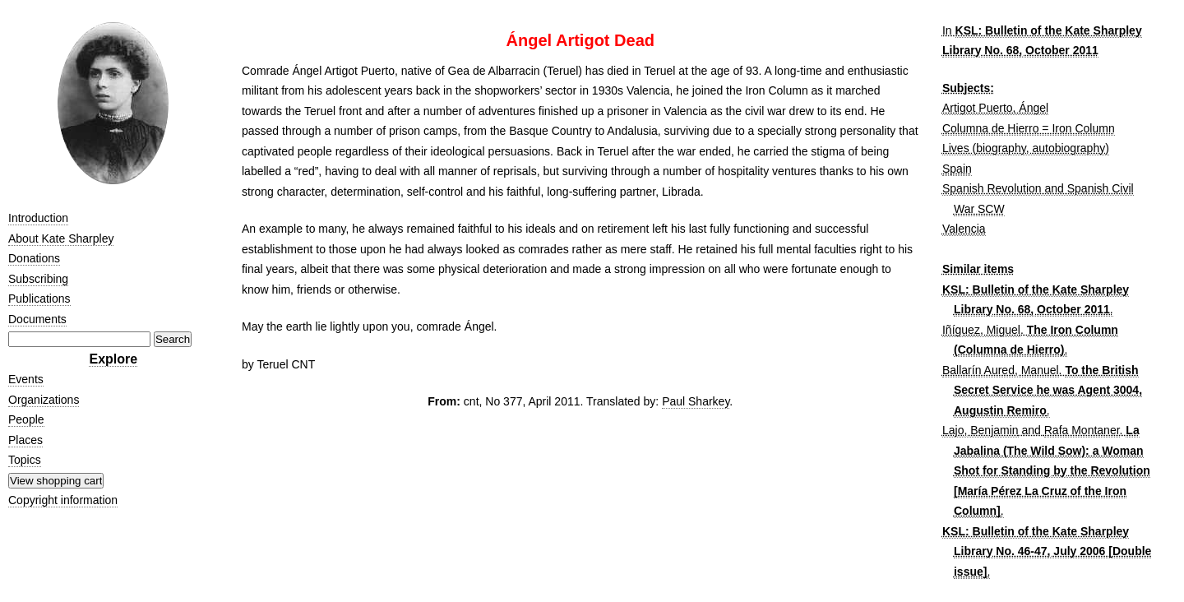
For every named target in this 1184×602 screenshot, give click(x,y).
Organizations (43, 399)
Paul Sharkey (695, 401)
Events (26, 379)
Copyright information (63, 500)
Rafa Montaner (1082, 430)
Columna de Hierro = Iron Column (1028, 128)
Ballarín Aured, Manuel (1000, 370)
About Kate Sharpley (60, 238)
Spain (957, 168)
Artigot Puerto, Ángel (995, 107)
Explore (113, 359)
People (26, 419)
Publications (39, 298)
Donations (34, 258)
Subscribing (38, 278)
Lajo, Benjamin (980, 430)
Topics (24, 459)
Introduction (38, 218)
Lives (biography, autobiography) (1025, 148)
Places (25, 440)
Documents (37, 319)
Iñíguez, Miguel (981, 329)
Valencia (964, 228)
